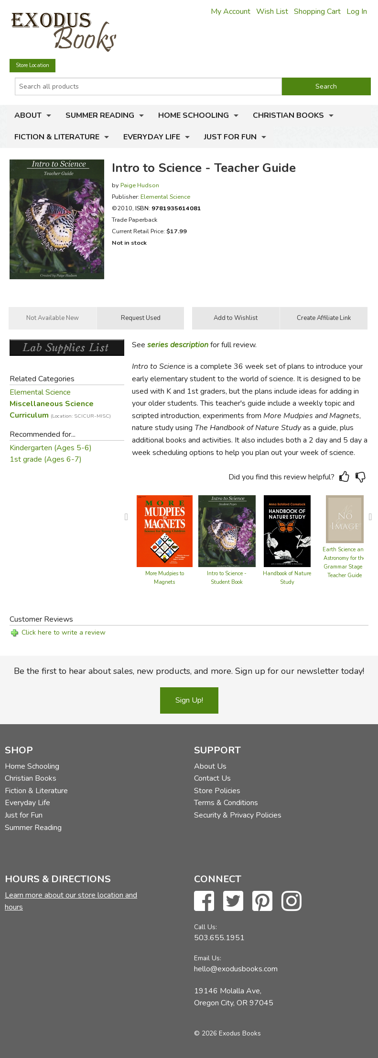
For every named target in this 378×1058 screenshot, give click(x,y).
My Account (230, 11)
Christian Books (288, 115)
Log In (356, 11)
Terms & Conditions (226, 802)
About (28, 115)
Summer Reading (99, 115)
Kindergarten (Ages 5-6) (51, 448)
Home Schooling (193, 115)
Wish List (272, 11)
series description (177, 345)
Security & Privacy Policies (237, 815)
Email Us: (207, 958)
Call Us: (205, 927)
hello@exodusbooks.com (236, 969)
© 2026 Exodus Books (227, 1033)
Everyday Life (151, 137)
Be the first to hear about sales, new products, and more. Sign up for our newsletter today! (189, 671)
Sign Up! (189, 700)
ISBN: (168, 208)
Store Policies (217, 790)
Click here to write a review (64, 632)
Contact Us (212, 778)
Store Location (32, 65)
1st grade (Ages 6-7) (46, 459)
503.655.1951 (219, 938)
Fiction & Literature (56, 137)
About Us (210, 766)
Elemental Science (165, 197)
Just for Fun (230, 137)
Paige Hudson (139, 185)
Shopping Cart (317, 11)
